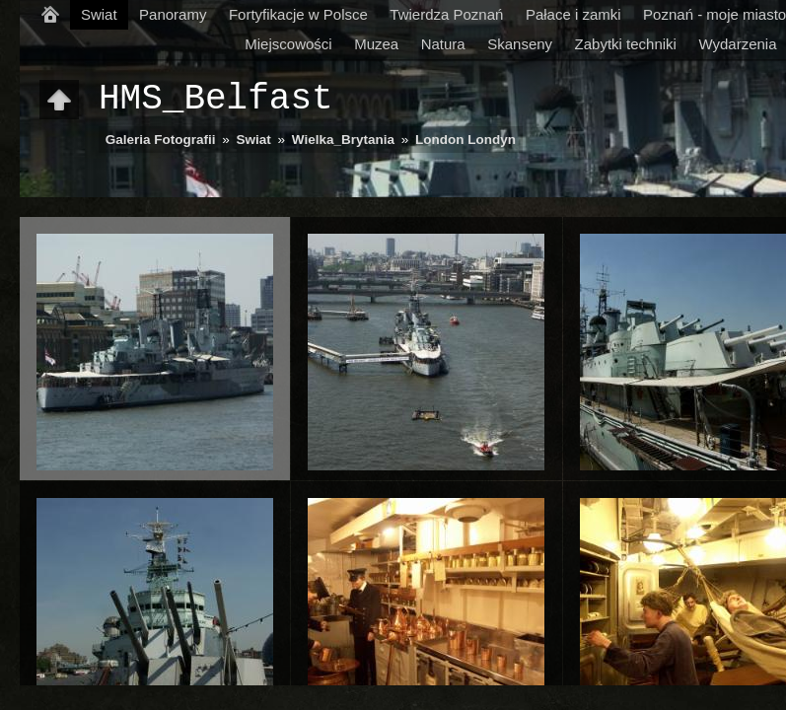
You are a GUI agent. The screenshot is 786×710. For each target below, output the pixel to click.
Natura (443, 44)
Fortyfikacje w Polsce (298, 14)
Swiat (99, 14)
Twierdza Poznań (446, 14)
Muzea (376, 44)
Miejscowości (288, 44)
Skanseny (519, 44)
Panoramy (172, 14)
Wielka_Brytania (343, 139)
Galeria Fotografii (161, 139)
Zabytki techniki (626, 44)
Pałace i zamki (573, 14)
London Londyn (465, 139)
